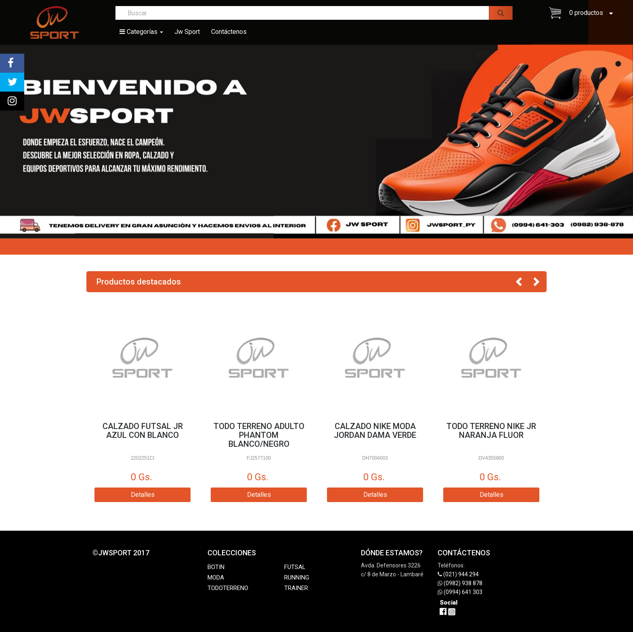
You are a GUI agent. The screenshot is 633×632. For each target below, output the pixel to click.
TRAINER (296, 588)
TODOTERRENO (228, 588)
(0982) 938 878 (463, 583)
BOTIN (216, 567)
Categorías (141, 32)
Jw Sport (187, 32)
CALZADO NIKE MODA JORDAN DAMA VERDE (375, 430)
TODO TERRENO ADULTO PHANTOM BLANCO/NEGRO (259, 435)
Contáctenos (229, 32)
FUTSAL (295, 567)
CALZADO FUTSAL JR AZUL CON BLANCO (143, 430)
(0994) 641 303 (463, 592)
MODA (216, 577)
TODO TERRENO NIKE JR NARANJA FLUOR (491, 430)
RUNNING (296, 577)
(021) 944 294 (461, 574)
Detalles (143, 494)
